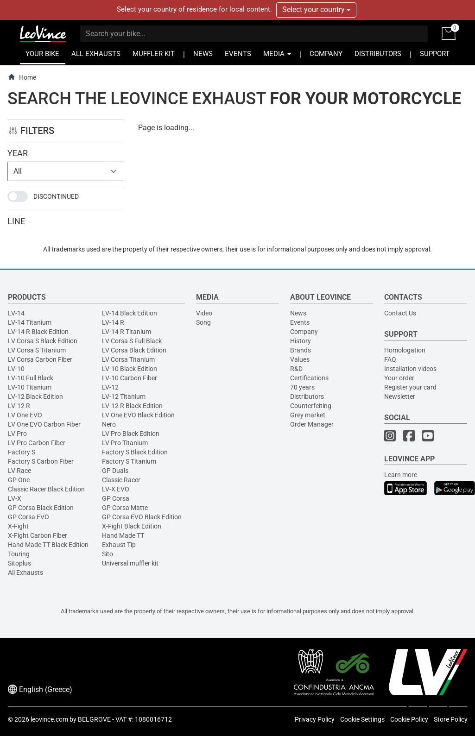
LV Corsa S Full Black (132, 341)
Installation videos (410, 368)
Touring (19, 554)
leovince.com (49, 719)
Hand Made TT (123, 535)
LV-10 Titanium (29, 387)
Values (300, 359)
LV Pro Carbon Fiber (36, 443)
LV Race (19, 470)
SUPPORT (435, 54)
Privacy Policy (315, 719)
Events (300, 322)
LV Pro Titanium (125, 443)
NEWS (203, 54)
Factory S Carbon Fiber (41, 461)
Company (304, 331)
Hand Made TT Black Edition (48, 544)
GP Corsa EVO (28, 517)
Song (203, 322)
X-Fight (18, 526)
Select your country (316, 9)
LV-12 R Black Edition (132, 405)
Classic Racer (121, 480)
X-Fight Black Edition (131, 526)
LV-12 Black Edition (35, 396)
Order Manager (312, 424)
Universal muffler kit (130, 563)
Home (22, 77)
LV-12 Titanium (124, 396)
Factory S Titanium (129, 461)
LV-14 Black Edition (129, 313)
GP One (19, 480)
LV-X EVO (115, 489)
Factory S (21, 452)
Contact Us (400, 313)
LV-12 (110, 387)
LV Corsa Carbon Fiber (40, 359)
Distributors (307, 396)
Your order (399, 378)
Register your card (410, 387)
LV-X (14, 498)
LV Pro (17, 433)
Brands (300, 350)
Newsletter (399, 396)
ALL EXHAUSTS (95, 54)
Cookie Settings (362, 719)
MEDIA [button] (277, 54)
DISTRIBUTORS (378, 54)
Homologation (404, 350)
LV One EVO (25, 415)
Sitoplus (19, 563)
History (300, 341)
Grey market (307, 415)
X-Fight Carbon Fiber (37, 535)
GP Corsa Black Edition (41, 507)
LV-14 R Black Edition (38, 331)
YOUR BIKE (42, 54)
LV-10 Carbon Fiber (129, 378)
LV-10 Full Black (30, 378)
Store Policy (451, 719)
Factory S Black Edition (135, 452)
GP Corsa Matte (125, 507)
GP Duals (115, 470)
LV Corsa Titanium (128, 359)
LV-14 (16, 313)
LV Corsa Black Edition (134, 350)
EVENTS (238, 54)
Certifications (309, 378)
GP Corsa (115, 498)
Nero (109, 424)
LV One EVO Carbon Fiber (44, 424)
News (298, 313)
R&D (296, 368)
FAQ (390, 359)
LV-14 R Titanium (126, 331)
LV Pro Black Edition (130, 433)
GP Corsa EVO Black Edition (142, 517)
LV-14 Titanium (29, 322)
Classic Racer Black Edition (46, 489)
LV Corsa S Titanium (37, 350)
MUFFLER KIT (154, 54)
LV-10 (16, 368)
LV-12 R (19, 405)
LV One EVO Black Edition (138, 415)
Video (204, 313)
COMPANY (326, 54)
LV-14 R (113, 322)
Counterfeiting (310, 405)
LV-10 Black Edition (129, 368)
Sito (107, 554)
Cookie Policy (409, 719)
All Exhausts (25, 572)
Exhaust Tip (119, 544)
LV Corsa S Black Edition (42, 341)
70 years (302, 387)
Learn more (400, 474)
